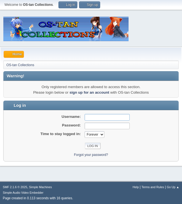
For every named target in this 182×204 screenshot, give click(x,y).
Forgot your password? (91, 155)
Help (136, 187)
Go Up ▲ (173, 187)
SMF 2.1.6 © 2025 (15, 187)
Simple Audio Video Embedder (23, 192)
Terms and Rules (153, 187)
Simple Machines (40, 187)
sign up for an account (89, 92)
